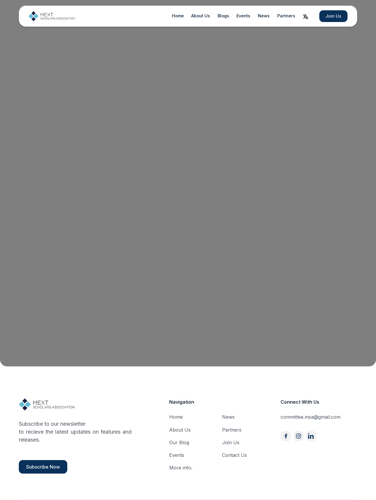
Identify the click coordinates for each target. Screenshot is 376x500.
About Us (200, 15)
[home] (51, 16)
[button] (305, 16)
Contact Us (234, 455)
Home (178, 15)
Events (243, 15)
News (264, 15)
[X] (311, 436)
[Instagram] (298, 436)
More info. (180, 468)
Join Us (333, 16)
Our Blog (179, 442)
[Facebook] (286, 436)
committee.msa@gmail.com (310, 417)
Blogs (223, 15)
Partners (286, 15)
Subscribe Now (43, 467)
